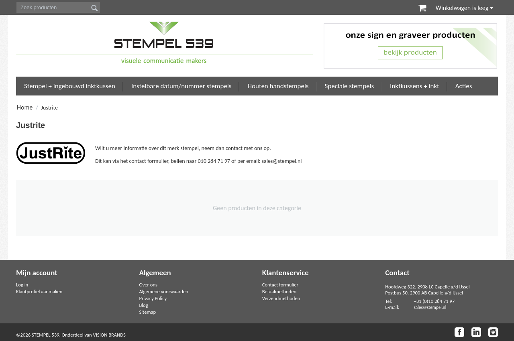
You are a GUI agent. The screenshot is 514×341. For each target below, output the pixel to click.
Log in (22, 285)
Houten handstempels (277, 86)
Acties (463, 86)
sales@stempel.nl (430, 307)
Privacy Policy (153, 298)
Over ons (148, 285)
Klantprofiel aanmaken (39, 291)
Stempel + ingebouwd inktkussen (69, 86)
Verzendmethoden (281, 298)
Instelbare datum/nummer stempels (181, 86)
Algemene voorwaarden (163, 291)
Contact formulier (280, 285)
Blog (143, 305)
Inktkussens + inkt (414, 86)
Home (25, 107)
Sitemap (147, 312)
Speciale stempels (349, 86)
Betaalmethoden (279, 291)
